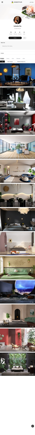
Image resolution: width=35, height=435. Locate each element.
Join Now (32, 2)
